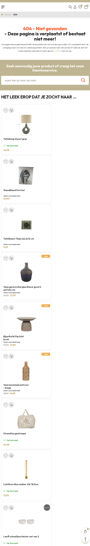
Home (8, 16)
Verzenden (80, 420)
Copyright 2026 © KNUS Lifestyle (45, 528)
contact (57, 52)
